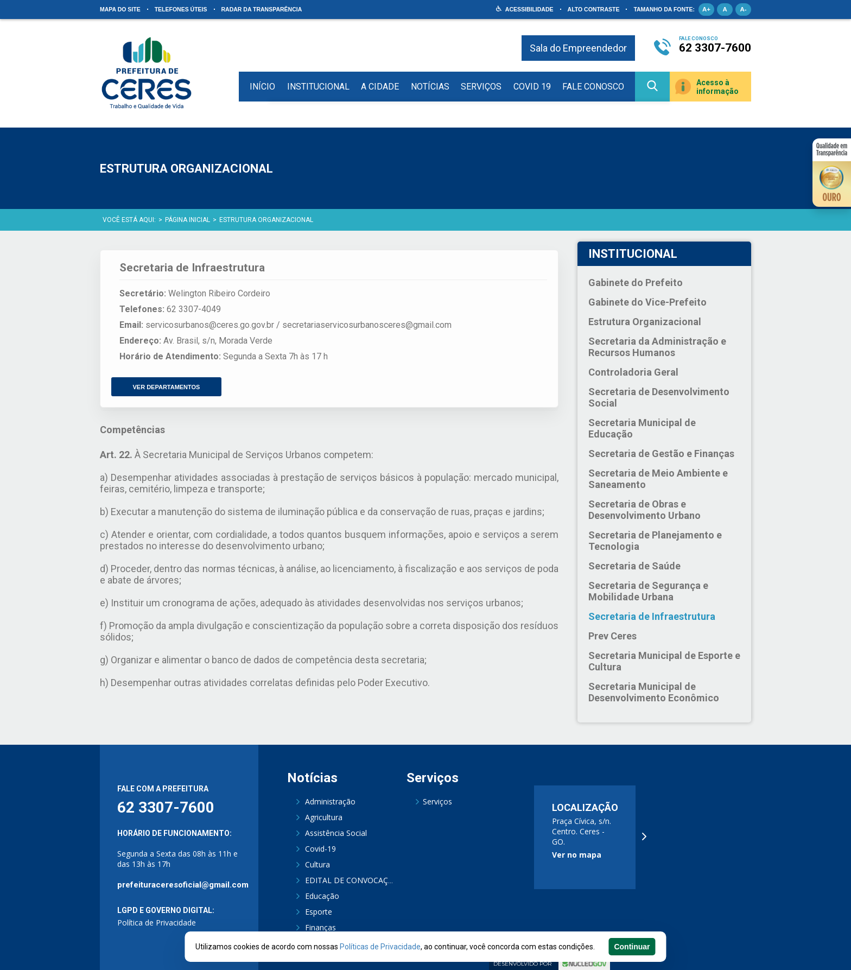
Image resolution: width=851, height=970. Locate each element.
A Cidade (380, 86)
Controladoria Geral (633, 372)
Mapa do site (120, 9)
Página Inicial (187, 220)
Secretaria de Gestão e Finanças (661, 453)
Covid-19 (320, 849)
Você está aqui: (129, 220)
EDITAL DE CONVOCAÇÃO (352, 880)
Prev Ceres (612, 636)
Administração (330, 801)
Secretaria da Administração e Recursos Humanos (657, 346)
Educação (322, 896)
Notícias (430, 86)
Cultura (317, 864)
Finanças (320, 927)
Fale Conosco (593, 86)
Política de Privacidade (156, 922)
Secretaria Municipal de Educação (642, 428)
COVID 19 (532, 86)
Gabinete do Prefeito (635, 282)
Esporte (318, 911)
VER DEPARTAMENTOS (166, 385)
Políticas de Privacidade (380, 946)
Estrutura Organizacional (266, 220)
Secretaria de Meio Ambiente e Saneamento (658, 478)
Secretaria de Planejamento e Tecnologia (655, 540)
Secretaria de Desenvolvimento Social (658, 397)
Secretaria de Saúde (634, 566)
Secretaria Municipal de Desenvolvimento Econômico (653, 692)
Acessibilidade (529, 9)
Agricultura (323, 817)
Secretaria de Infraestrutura (651, 616)
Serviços (481, 86)
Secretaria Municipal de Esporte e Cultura (664, 661)
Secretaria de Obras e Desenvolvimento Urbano (644, 509)
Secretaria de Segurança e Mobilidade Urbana (648, 591)
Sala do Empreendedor (578, 48)
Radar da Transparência (261, 9)
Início (262, 86)
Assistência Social (336, 833)
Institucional (318, 86)
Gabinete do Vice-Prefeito (647, 302)
